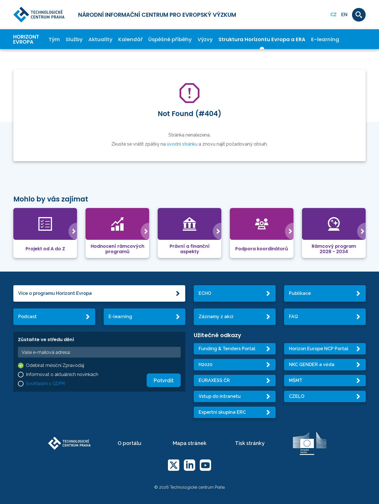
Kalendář (130, 39)
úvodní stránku (182, 144)
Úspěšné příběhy (170, 39)
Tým (54, 39)
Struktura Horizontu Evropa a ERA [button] (261, 39)
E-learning (325, 39)
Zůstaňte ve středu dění (46, 339)
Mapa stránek (190, 443)
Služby (74, 39)
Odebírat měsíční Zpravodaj (55, 365)
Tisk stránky (250, 443)
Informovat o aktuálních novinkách (62, 374)
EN (344, 14)
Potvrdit (164, 380)
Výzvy (205, 39)
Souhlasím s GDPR (45, 383)
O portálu (129, 443)
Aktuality (100, 39)
